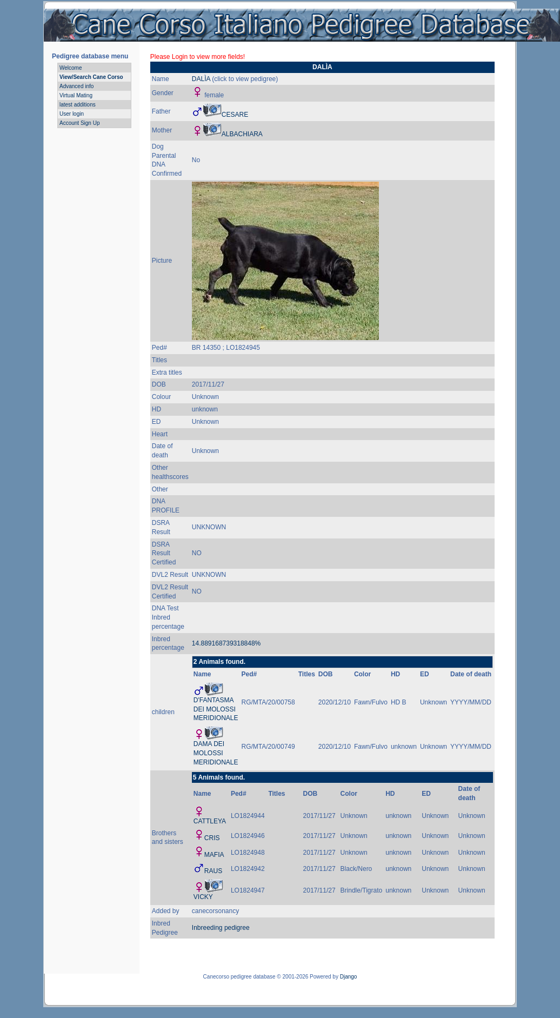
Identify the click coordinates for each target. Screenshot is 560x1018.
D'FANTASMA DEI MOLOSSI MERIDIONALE (216, 709)
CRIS (212, 838)
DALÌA (201, 79)
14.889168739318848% (226, 643)
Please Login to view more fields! (197, 57)
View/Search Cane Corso (91, 77)
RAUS (213, 871)
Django (348, 977)
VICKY (203, 897)
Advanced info (76, 86)
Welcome (70, 68)
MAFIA (214, 855)
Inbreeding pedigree (221, 927)
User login (71, 114)
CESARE (235, 114)
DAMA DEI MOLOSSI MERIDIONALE (216, 753)
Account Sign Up (79, 123)
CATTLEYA (210, 821)
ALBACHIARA (242, 134)
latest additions (77, 105)
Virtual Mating (75, 95)
